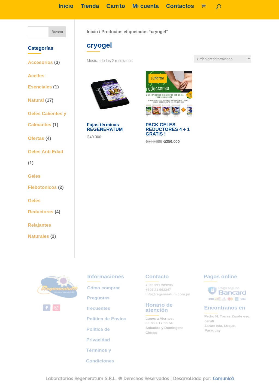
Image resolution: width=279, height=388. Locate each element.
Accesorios (40, 62)
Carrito (115, 6)
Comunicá (223, 378)
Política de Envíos (106, 319)
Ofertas (36, 138)
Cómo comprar (104, 293)
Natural (36, 100)
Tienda (90, 6)
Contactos (180, 6)
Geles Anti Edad (45, 151)
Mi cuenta (145, 6)
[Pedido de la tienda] (222, 59)
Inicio (66, 6)
